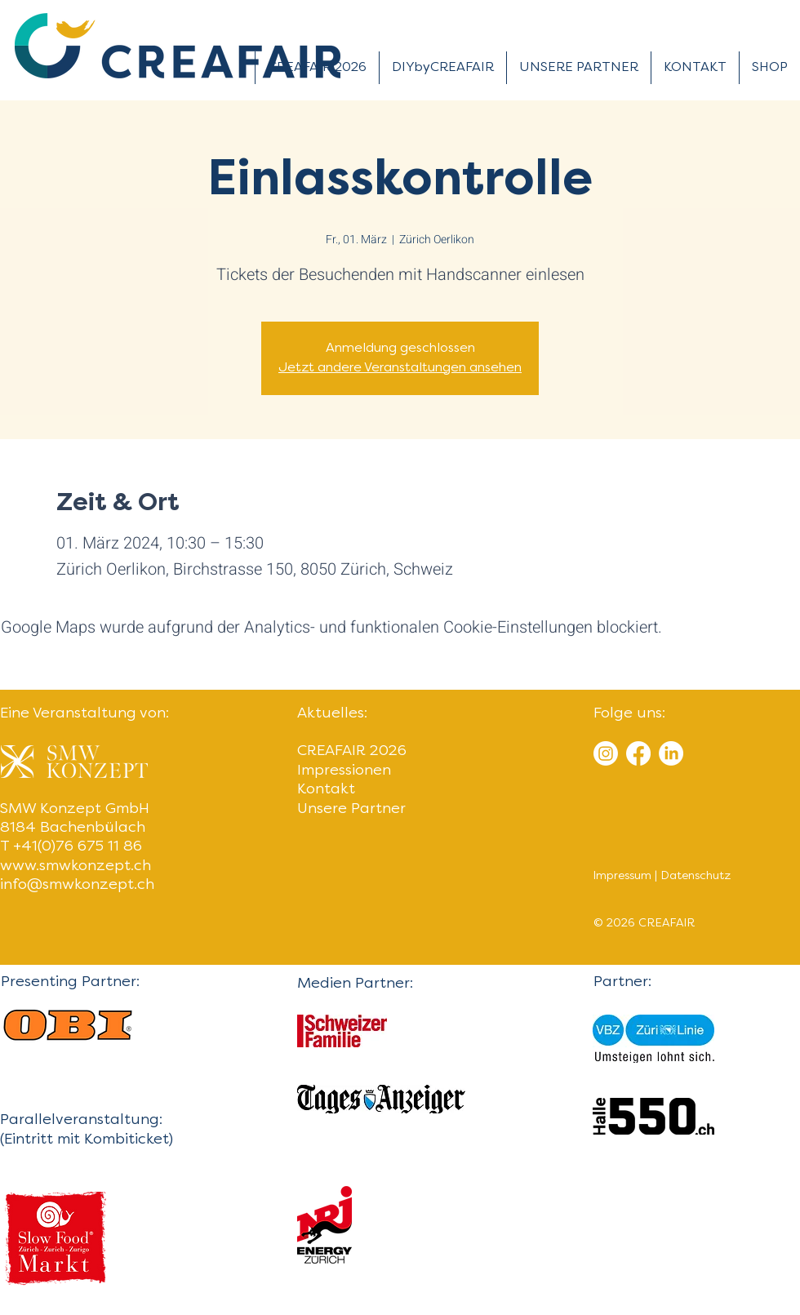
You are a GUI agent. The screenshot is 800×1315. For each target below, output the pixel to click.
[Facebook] (638, 753)
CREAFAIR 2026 (352, 751)
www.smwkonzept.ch (75, 866)
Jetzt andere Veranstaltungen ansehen (400, 368)
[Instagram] (605, 753)
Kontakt (326, 790)
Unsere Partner (351, 809)
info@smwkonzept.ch (77, 885)
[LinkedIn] (671, 753)
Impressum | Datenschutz (662, 876)
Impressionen (344, 771)
